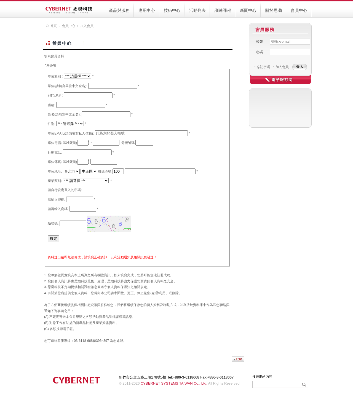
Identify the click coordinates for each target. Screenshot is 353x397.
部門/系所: (55, 95)
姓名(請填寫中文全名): (64, 114)
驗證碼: (53, 224)
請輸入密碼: (56, 200)
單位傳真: (55, 162)
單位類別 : (55, 76)
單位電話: (55, 143)
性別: (51, 124)
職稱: (51, 105)
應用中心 (146, 10)
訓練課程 (223, 10)
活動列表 (197, 10)
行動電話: (55, 152)
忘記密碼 (263, 67)
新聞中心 (248, 10)
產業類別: (55, 181)
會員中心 (299, 10)
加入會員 (282, 67)
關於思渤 (273, 10)
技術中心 (172, 10)
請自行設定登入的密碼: (65, 190)
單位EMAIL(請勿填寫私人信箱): (71, 133)
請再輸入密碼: (58, 209)
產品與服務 (119, 10)
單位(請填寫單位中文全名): (67, 86)
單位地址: (55, 171)
